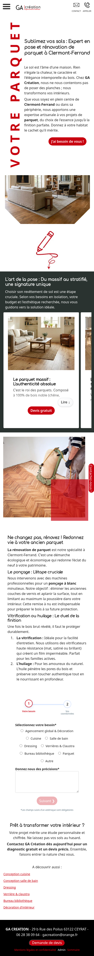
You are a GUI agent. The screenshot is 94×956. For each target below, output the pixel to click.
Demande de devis (47, 942)
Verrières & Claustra (57, 748)
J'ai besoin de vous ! (67, 141)
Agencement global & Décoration (47, 733)
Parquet (66, 755)
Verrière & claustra (16, 894)
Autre (47, 763)
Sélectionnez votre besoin (35, 727)
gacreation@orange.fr (60, 934)
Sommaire (73, 950)
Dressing (28, 748)
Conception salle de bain (20, 881)
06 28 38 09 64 (27, 934)
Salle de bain (56, 740)
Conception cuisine (16, 874)
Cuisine (33, 740)
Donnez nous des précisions (37, 771)
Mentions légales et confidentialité (35, 950)
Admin (62, 950)
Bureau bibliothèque (37, 755)
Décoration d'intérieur (19, 907)
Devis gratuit (41, 410)
